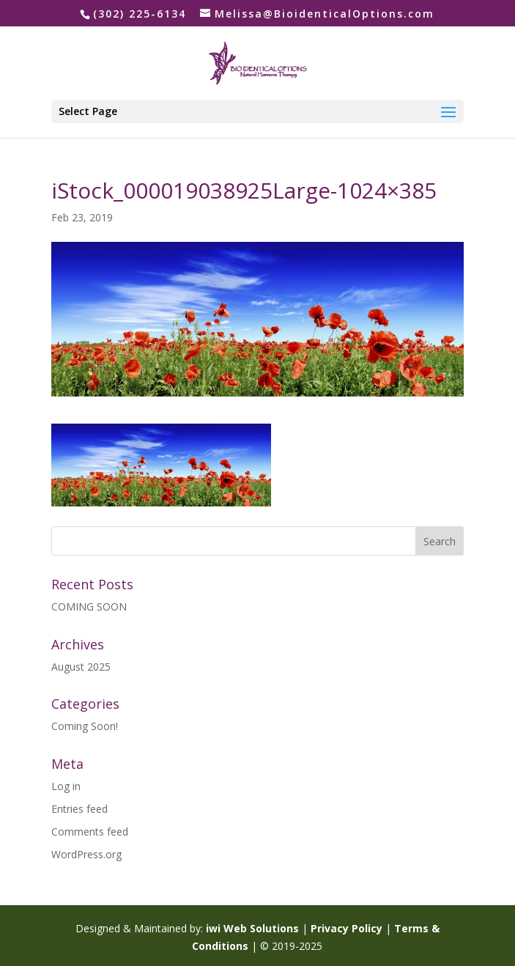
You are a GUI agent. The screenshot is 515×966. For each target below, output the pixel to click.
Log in (66, 786)
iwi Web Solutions (252, 928)
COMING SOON (89, 606)
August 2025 (81, 667)
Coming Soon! (84, 726)
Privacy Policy (346, 928)
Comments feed (89, 831)
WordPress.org (86, 854)
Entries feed (79, 809)
